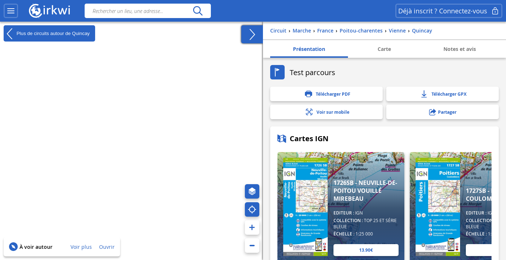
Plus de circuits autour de (47, 33)
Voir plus (81, 246)
